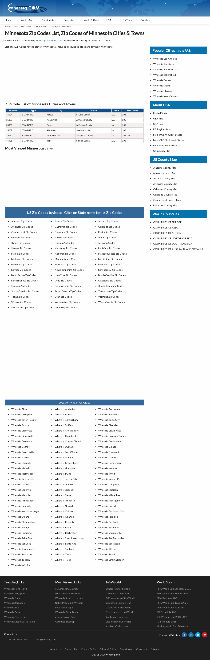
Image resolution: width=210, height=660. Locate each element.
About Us (55, 649)
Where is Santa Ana (65, 543)
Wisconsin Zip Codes (22, 307)
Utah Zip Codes (63, 296)
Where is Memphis (21, 495)
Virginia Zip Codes (21, 302)
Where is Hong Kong (15, 588)
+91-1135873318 (18, 639)
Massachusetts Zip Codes (112, 253)
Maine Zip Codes (20, 253)
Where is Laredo (20, 484)
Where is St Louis (107, 548)
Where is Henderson (109, 462)
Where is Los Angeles (165, 58)
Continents (48, 20)
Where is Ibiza (11, 607)
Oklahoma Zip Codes (109, 280)
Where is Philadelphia (23, 522)
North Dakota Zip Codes (24, 280)
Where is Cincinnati (22, 435)
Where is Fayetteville (22, 452)
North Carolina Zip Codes (112, 275)
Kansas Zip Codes (21, 248)
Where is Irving (106, 473)
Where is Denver (162, 80)
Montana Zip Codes (65, 264)
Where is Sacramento (110, 532)
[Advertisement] (74, 75)
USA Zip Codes (41, 26)
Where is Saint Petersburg (69, 538)
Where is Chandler (108, 425)
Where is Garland (64, 457)
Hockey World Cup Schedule (172, 626)
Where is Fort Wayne (66, 452)
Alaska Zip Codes (64, 221)
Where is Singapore (14, 593)
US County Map (161, 150)
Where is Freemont (108, 452)
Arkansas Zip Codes (22, 226)
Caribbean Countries (117, 616)
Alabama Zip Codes (21, 221)
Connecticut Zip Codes (24, 232)
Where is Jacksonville (22, 479)
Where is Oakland (64, 511)
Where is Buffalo (64, 425)
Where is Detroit (20, 446)
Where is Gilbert (107, 457)
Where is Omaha (20, 516)
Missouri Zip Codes (21, 264)
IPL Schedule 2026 (167, 612)
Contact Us (71, 649)
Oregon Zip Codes (21, 285)
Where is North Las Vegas (25, 511)
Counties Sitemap (65, 621)
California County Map (165, 189)
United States (161, 113)
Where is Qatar (12, 598)
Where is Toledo (107, 554)
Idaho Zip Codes (107, 237)
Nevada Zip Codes (21, 269)
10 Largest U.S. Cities (66, 588)
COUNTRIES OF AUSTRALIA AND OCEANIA (178, 249)
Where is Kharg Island (118, 588)
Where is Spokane (64, 548)
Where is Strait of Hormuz (69, 598)
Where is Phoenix (64, 522)
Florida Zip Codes (107, 232)
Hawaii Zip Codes (64, 237)
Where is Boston (20, 425)
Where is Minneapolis (23, 500)
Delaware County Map (165, 205)
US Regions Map (162, 129)
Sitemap (155, 649)
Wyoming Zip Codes (66, 307)
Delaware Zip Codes (66, 232)
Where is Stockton (21, 554)
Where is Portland (108, 522)
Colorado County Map (165, 194)
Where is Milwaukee (109, 495)
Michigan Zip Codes (22, 259)
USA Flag (158, 123)
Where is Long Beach (109, 484)
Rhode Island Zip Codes (111, 285)
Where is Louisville (21, 489)
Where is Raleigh (20, 527)
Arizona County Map (164, 178)
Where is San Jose (21, 543)
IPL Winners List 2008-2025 (172, 616)
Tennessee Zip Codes (110, 291)
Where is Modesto (65, 500)
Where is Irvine (63, 473)
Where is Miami (161, 85)
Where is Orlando (64, 516)
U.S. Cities (126, 20)
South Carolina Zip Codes (25, 291)
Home (8, 20)
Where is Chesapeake (67, 430)
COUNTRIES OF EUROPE (167, 222)
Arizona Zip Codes (108, 221)
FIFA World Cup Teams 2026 (172, 602)
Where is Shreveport (22, 548)
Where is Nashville (21, 505)
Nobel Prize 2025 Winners (69, 602)
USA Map (158, 118)
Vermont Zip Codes (109, 296)
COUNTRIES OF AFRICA (167, 232)
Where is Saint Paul (21, 538)
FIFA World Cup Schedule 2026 (174, 588)
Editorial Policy (108, 649)
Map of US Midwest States (167, 134)
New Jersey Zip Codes (110, 269)
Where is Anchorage (109, 409)
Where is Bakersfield (164, 74)
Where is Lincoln (64, 484)
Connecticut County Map (167, 199)
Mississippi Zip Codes (110, 259)
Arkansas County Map (165, 183)
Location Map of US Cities (74, 402)
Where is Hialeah (20, 468)
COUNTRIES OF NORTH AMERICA (172, 238)
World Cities (90, 20)
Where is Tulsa (63, 559)
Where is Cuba (12, 612)
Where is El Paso (107, 446)
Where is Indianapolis (23, 473)
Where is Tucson (20, 559)
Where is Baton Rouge (23, 419)
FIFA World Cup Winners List (172, 593)
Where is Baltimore (108, 414)
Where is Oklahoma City (111, 511)
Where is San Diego (164, 64)
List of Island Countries (118, 621)
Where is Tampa (63, 554)
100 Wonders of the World (120, 598)
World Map (27, 20)
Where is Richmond (108, 527)
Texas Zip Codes (20, 296)
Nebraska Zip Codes (109, 264)
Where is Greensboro (66, 462)
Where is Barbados (14, 602)
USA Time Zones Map (165, 145)
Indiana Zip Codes (64, 242)
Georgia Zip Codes (21, 237)
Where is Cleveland (65, 435)
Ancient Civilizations (117, 626)
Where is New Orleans (165, 96)
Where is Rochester (66, 532)
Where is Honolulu (65, 468)
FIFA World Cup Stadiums (171, 607)
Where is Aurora (64, 414)
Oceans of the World (117, 593)
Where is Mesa (63, 495)
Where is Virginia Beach (111, 559)
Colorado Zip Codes (109, 226)
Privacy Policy (88, 649)
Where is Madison (108, 489)
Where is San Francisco (165, 69)
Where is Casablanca (66, 612)
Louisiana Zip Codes (109, 248)
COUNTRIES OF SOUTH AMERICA (172, 243)
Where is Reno (63, 527)
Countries (69, 20)
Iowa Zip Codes (106, 242)
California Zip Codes (66, 226)
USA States (26, 26)
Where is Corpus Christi (68, 441)
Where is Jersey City (66, 479)
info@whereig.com (46, 639)
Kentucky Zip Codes (66, 248)
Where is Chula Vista (109, 430)
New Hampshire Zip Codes (69, 269)
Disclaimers (126, 649)
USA (16, 26)
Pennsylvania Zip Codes (68, 285)
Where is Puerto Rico (15, 616)
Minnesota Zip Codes (66, 259)
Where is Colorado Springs (112, 435)
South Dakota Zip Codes (68, 291)
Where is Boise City (109, 419)
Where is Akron (19, 409)
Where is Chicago (162, 90)
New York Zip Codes (66, 275)
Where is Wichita (20, 565)
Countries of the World (118, 607)
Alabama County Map (164, 167)
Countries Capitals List (118, 602)
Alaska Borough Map (164, 173)
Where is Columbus (22, 441)
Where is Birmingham (66, 419)
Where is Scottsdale (109, 543)
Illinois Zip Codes (20, 242)
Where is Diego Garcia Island (19, 621)
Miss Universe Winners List (70, 593)
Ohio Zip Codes (63, 280)
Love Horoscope (64, 607)
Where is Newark (64, 505)
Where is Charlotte (21, 430)
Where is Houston (108, 468)
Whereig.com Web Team (48, 40)
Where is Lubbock (64, 489)
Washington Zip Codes (67, 302)
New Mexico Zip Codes (23, 275)
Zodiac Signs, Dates (66, 616)
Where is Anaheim (65, 409)
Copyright (141, 649)
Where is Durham (64, 446)
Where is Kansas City (110, 479)
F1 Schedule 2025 (166, 621)
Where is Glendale (21, 462)
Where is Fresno (20, 457)
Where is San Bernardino (111, 538)
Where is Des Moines (109, 441)
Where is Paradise (108, 516)
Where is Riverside (21, 532)
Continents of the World (119, 612)
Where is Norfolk (107, 505)
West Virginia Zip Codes (111, 302)
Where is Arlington (21, 414)
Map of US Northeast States (168, 140)
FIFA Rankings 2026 (167, 598)
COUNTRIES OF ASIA (165, 227)
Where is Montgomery (110, 500)
